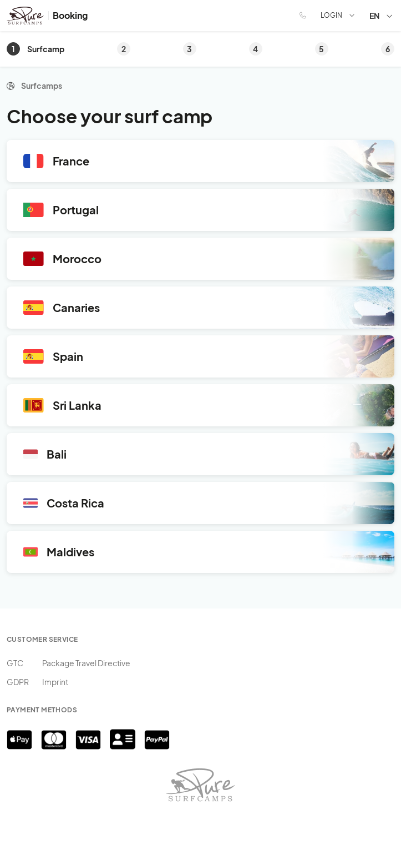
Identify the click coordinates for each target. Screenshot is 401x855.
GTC (15, 663)
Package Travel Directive (86, 663)
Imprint (55, 682)
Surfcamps (41, 85)
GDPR (18, 682)
